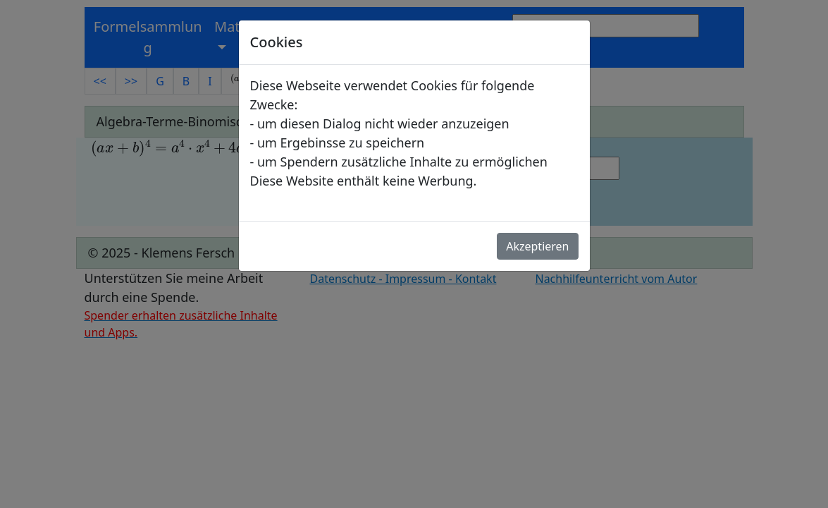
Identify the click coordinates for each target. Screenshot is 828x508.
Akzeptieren (537, 246)
